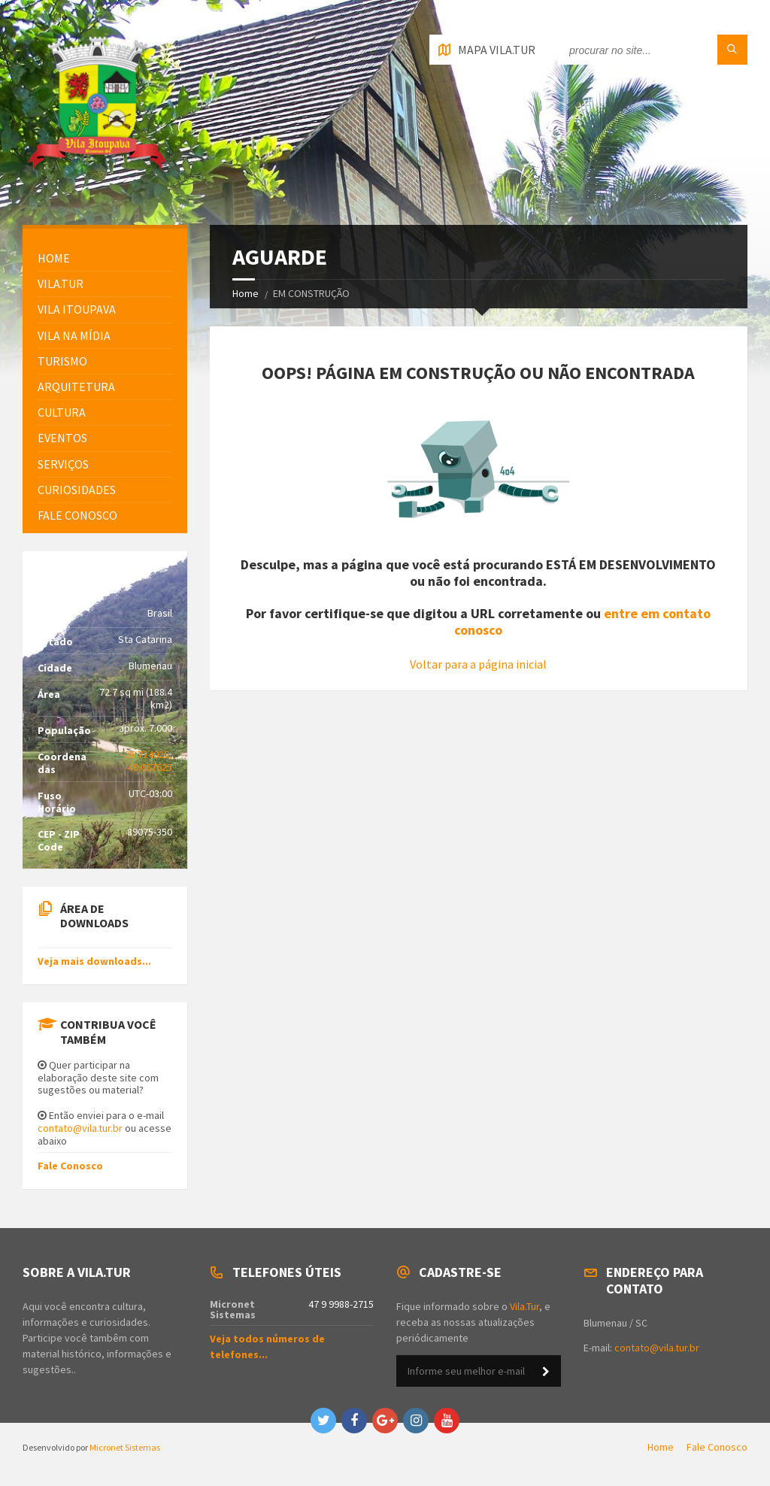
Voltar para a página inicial (478, 664)
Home (245, 293)
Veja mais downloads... (94, 961)
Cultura (62, 412)
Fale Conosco (70, 1165)
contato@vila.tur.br (80, 1128)
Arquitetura (76, 386)
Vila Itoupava (77, 309)
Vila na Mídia (74, 335)
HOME (54, 257)
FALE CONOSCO (77, 515)
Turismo (62, 360)
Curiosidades (77, 489)
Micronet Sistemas (124, 1447)
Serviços (63, 464)
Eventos (62, 437)
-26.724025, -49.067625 (147, 761)
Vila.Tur (60, 283)
